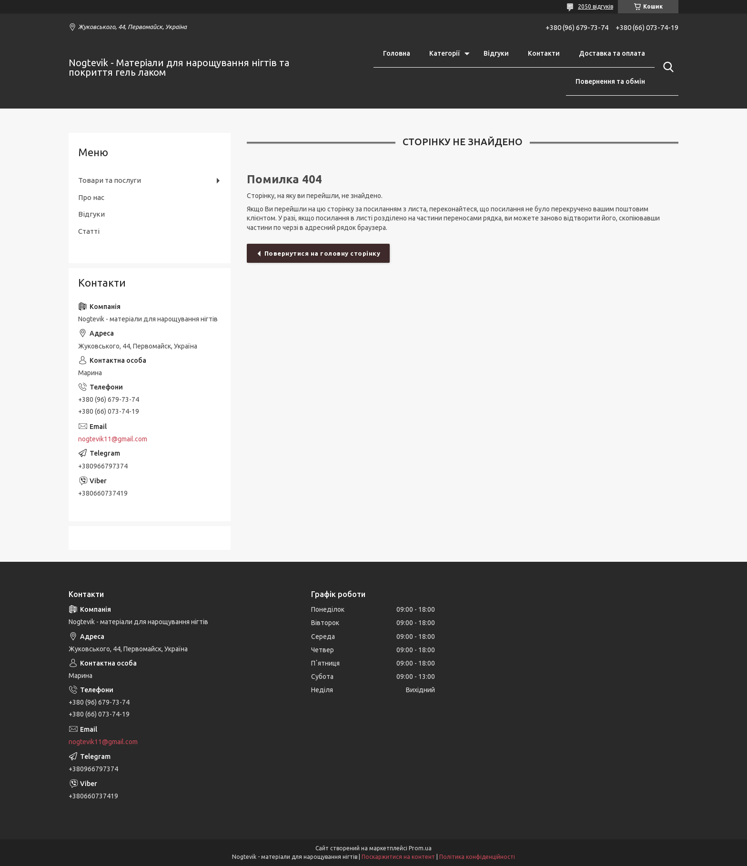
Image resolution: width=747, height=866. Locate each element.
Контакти (544, 53)
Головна (396, 53)
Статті (89, 231)
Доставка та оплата (612, 53)
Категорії (444, 53)
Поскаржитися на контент (398, 857)
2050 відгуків (595, 6)
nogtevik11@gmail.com (112, 439)
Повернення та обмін (610, 81)
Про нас (91, 197)
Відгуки (496, 53)
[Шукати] (666, 67)
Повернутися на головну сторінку (322, 253)
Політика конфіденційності (477, 857)
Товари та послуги (109, 180)
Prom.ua (420, 848)
